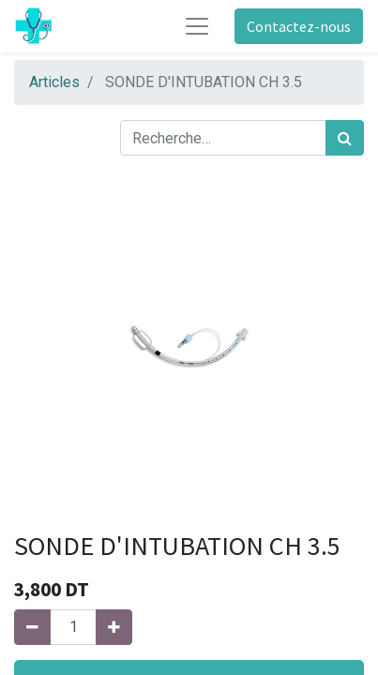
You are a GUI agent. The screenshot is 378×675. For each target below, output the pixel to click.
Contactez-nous (299, 26)
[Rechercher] (344, 138)
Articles (54, 82)
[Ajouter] (114, 627)
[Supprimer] (32, 627)
